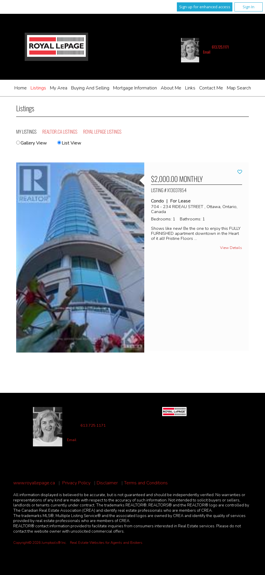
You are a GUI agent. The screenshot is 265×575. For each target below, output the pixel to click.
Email (206, 52)
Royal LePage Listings (102, 131)
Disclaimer (107, 483)
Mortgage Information (135, 88)
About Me (171, 88)
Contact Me (211, 88)
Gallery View (31, 143)
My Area (58, 88)
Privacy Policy (76, 483)
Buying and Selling (90, 88)
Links (190, 88)
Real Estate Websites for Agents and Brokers (106, 542)
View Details (231, 247)
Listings (38, 88)
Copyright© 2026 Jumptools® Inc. (40, 542)
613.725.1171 (220, 47)
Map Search (239, 88)
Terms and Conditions (146, 483)
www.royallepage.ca (34, 483)
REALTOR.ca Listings (59, 131)
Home (20, 88)
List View (69, 143)
